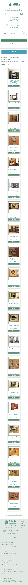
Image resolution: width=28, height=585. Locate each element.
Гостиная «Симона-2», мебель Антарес (14, 126)
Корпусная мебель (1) (8, 558)
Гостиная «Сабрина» (14, 303)
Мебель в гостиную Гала (14, 191)
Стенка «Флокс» (14, 481)
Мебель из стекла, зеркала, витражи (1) (13, 571)
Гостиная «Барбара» (14, 325)
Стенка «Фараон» (14, 370)
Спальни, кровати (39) (8, 542)
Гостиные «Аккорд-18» (14, 414)
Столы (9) (5, 540)
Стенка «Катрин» (14, 214)
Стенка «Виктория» (14, 503)
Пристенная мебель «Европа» (14, 437)
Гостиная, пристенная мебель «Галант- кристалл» (14, 81)
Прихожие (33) (6, 551)
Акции (14, 44)
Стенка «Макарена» (14, 147)
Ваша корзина (6, 31)
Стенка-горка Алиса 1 (14, 102)
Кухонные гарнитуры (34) (9, 537)
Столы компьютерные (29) (9, 553)
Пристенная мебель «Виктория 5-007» (14, 460)
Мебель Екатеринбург (7, 61)
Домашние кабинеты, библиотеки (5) (12, 567)
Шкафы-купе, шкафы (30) (9, 546)
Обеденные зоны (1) (8, 560)
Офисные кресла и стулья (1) (10, 573)
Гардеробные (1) (6, 576)
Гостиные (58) (6, 549)
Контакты (14, 47)
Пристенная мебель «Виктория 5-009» (14, 281)
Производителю (6, 59)
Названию (14, 57)
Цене (18, 57)
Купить (14, 85)
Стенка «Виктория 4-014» (14, 169)
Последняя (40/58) (17, 515)
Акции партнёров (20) (8, 578)
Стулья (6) (5, 562)
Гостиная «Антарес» (14, 236)
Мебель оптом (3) (7, 569)
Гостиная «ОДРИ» (14, 392)
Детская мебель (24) (8, 544)
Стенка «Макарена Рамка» (14, 259)
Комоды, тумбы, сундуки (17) (10, 555)
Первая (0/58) (9, 515)
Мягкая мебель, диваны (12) (10, 564)
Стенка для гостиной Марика (14, 348)
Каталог (14, 41)
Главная (14, 38)
